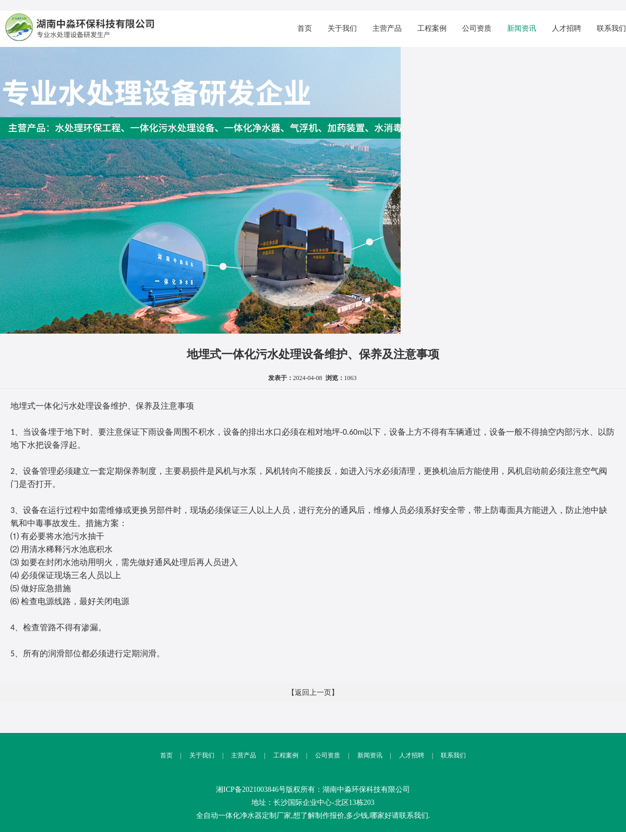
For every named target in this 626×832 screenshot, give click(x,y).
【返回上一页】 (313, 692)
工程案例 (432, 28)
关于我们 (342, 28)
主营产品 (387, 28)
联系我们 (611, 28)
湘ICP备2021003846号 (251, 789)
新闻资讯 (521, 28)
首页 (304, 28)
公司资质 (476, 28)
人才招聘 (566, 28)
